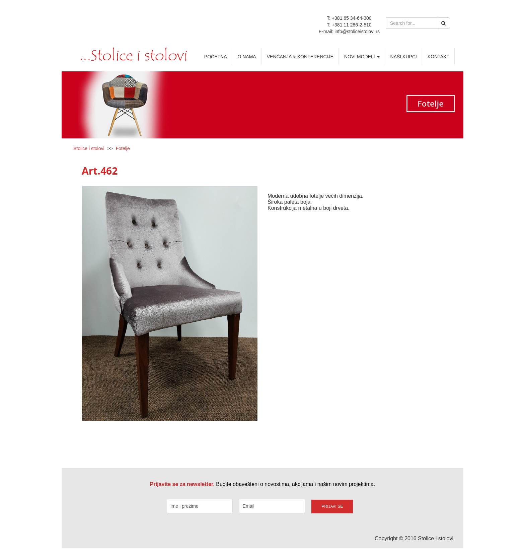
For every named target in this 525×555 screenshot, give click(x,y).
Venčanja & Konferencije (300, 56)
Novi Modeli (362, 56)
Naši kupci (403, 56)
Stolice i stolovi (88, 148)
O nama (246, 56)
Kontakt (438, 56)
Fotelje (123, 148)
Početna (215, 56)
